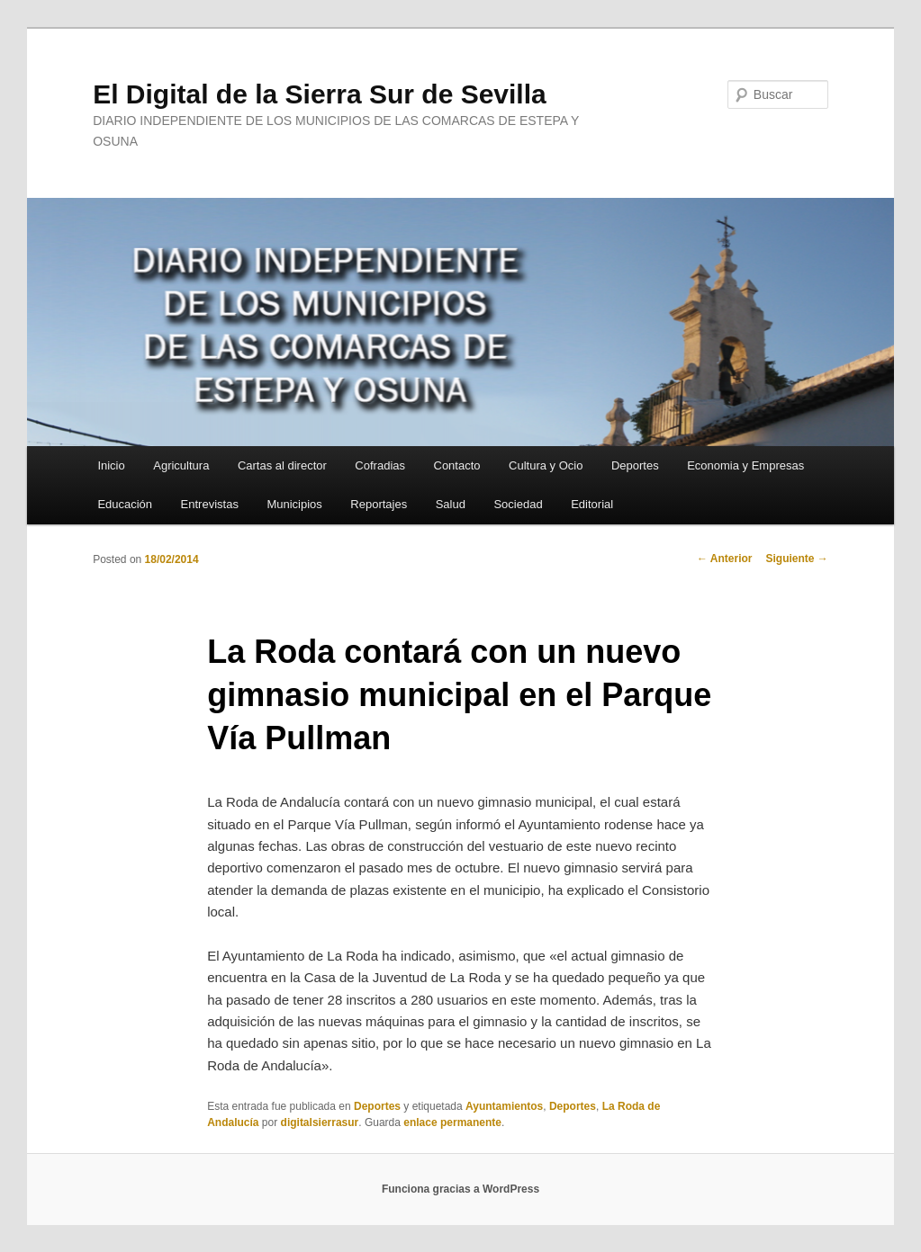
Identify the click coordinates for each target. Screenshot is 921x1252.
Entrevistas (210, 504)
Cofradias (380, 465)
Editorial (592, 504)
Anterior (725, 558)
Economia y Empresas (745, 465)
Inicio (110, 465)
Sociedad (517, 504)
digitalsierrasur (320, 1122)
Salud (450, 504)
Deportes (635, 465)
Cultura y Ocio (545, 465)
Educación (124, 504)
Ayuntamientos (504, 1106)
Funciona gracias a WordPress (460, 1189)
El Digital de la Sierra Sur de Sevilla (319, 94)
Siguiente (796, 558)
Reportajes (378, 504)
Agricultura (181, 465)
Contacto (457, 465)
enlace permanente (452, 1122)
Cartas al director (282, 465)
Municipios (293, 504)
